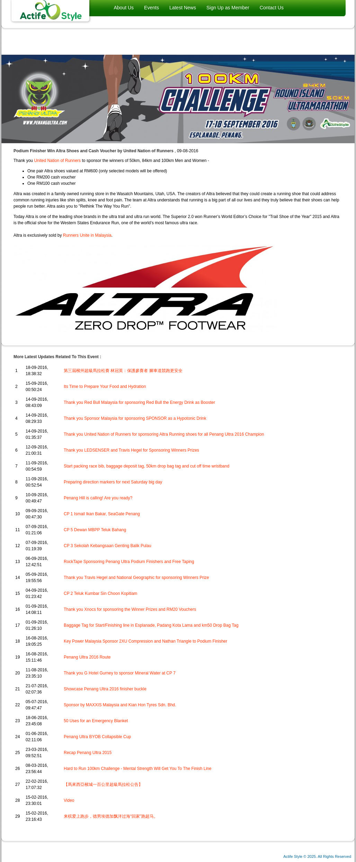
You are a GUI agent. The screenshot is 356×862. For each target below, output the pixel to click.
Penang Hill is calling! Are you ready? (98, 498)
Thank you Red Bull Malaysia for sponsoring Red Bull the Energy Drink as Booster (139, 402)
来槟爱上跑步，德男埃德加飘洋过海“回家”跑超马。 (111, 816)
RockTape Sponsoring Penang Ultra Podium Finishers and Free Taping (129, 561)
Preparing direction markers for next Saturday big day (113, 482)
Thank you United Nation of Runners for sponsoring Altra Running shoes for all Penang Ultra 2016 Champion (164, 434)
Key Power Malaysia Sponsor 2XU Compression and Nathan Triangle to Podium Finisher (145, 641)
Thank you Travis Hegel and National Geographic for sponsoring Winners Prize (136, 577)
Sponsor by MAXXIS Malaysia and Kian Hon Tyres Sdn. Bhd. (120, 704)
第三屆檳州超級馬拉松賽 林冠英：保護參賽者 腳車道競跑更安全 (123, 370)
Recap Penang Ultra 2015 (88, 752)
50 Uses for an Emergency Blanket (96, 720)
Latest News (182, 7)
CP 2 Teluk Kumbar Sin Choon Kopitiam (100, 593)
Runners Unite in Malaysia (87, 235)
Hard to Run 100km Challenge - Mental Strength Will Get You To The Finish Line (137, 768)
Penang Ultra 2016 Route (87, 657)
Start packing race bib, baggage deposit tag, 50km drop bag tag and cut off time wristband (146, 466)
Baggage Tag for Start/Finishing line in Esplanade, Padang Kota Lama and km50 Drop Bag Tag (151, 625)
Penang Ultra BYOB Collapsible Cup (97, 736)
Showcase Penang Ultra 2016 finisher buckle (105, 689)
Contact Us (272, 7)
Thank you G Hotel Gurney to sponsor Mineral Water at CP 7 (120, 673)
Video (69, 800)
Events (151, 7)
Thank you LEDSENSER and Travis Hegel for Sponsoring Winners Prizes (131, 450)
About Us (124, 7)
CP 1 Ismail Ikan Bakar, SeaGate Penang (102, 513)
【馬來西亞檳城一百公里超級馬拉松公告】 (103, 784)
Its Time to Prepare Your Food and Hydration (105, 386)
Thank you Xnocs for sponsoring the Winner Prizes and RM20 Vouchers (130, 609)
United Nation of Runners (57, 160)
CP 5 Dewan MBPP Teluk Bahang (95, 529)
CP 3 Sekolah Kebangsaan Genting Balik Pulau (107, 545)
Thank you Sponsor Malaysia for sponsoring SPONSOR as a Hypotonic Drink (135, 418)
